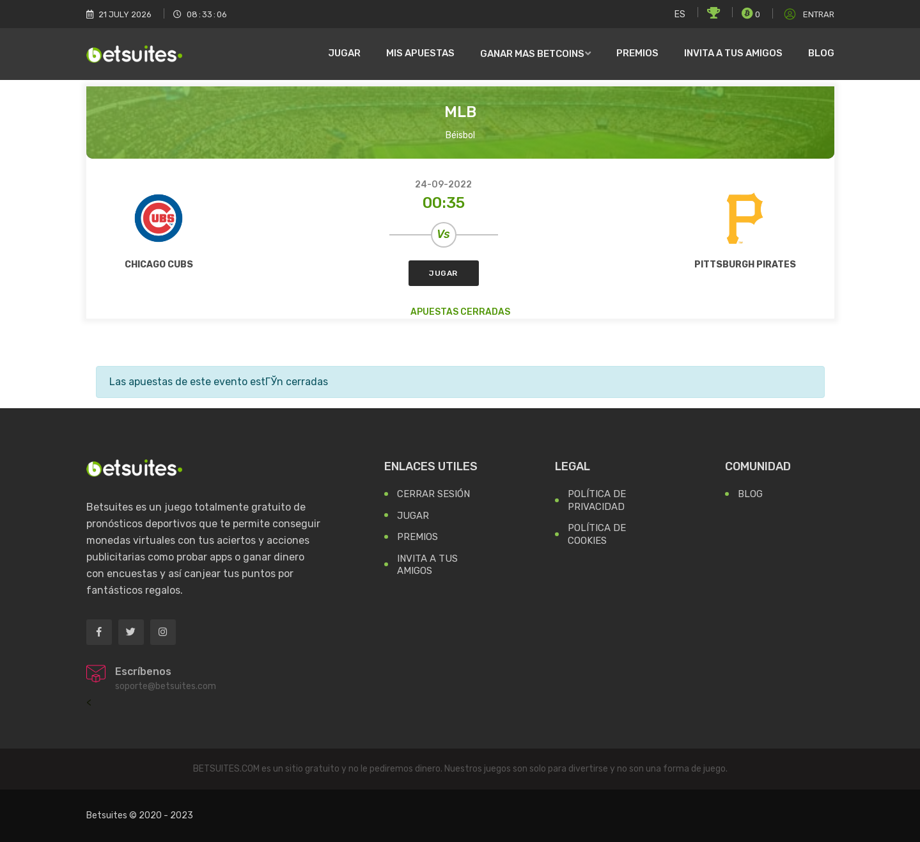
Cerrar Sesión (433, 494)
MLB (460, 112)
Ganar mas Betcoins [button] (532, 54)
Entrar (808, 14)
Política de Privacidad (597, 500)
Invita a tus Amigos (427, 565)
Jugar (344, 53)
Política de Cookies (597, 534)
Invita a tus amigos (733, 53)
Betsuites (106, 815)
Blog (821, 53)
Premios (637, 53)
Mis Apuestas (420, 53)
